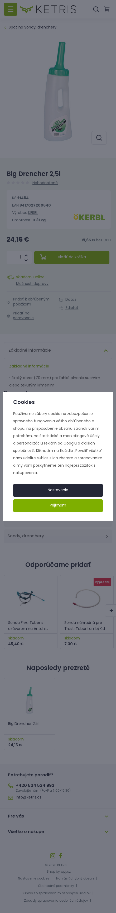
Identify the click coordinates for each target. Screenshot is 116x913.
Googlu (70, 444)
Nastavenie (58, 490)
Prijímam (58, 506)
